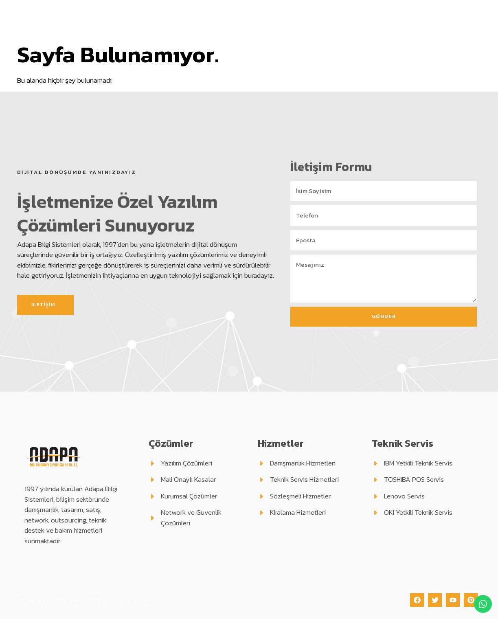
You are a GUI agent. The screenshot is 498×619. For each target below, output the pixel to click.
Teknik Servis (317, 18)
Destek (367, 18)
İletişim (461, 18)
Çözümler (200, 18)
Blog (399, 18)
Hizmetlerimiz (256, 18)
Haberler (428, 18)
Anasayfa (109, 18)
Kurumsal (152, 18)
